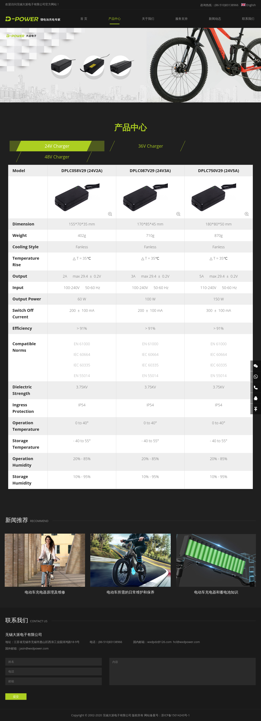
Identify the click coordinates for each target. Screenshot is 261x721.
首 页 (104, 19)
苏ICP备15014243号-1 (175, 715)
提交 (16, 696)
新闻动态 (220, 19)
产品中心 (131, 19)
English (248, 5)
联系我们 (250, 19)
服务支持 (190, 19)
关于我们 (160, 19)
